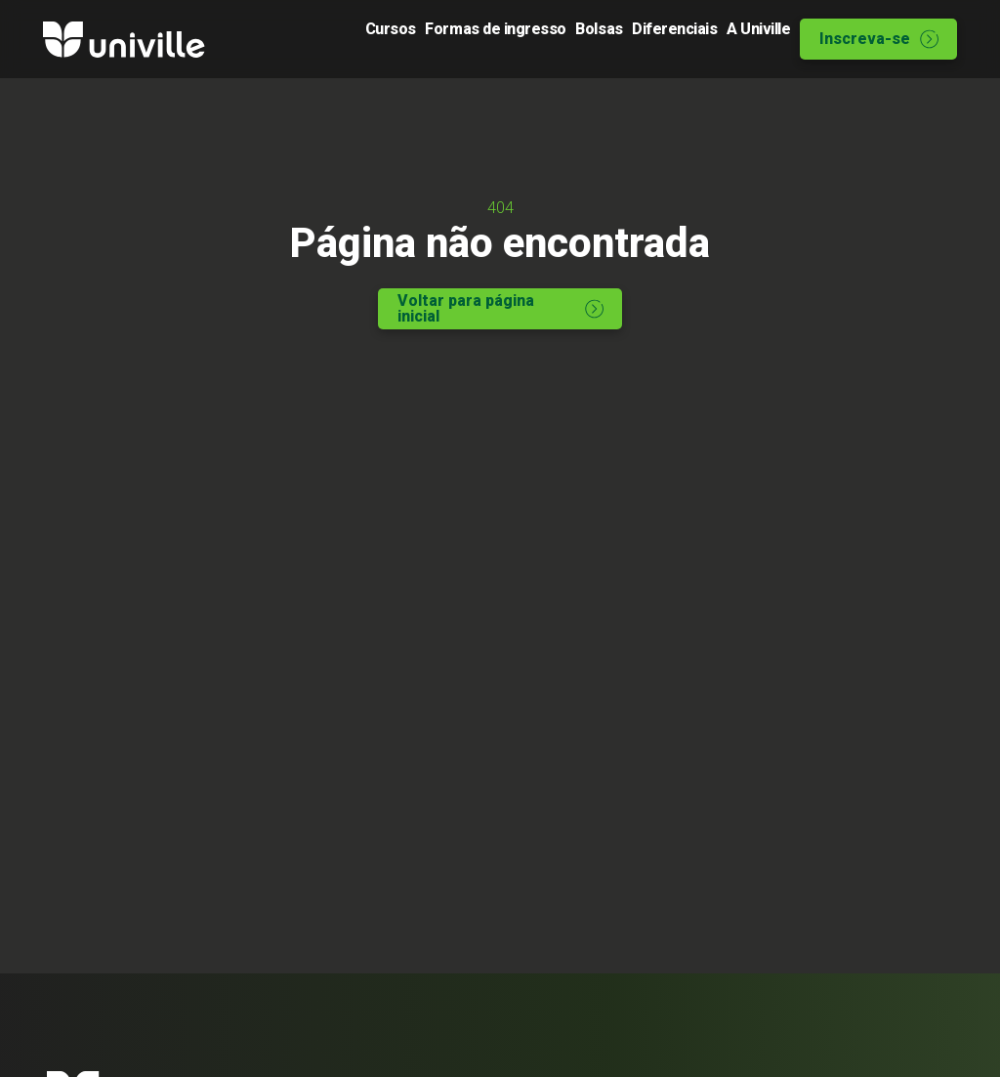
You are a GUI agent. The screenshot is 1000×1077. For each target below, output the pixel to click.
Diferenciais (639, 39)
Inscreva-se (879, 39)
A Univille (740, 39)
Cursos (300, 39)
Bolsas (544, 39)
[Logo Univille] (124, 40)
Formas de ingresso (424, 39)
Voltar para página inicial (500, 315)
